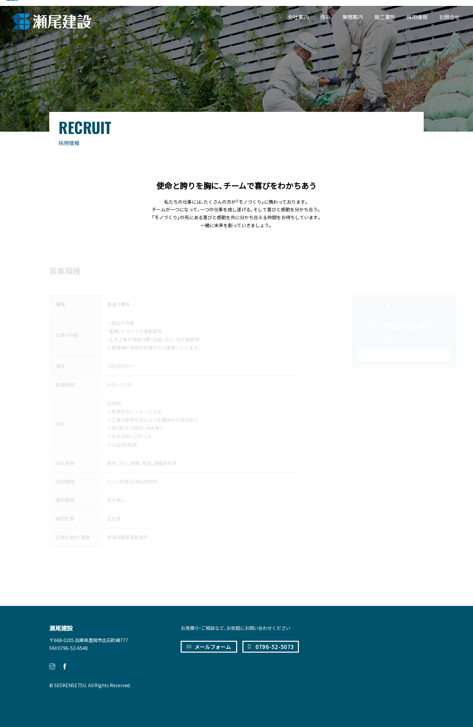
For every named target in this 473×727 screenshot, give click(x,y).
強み (325, 17)
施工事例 (384, 17)
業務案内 (352, 17)
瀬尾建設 (61, 628)
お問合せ (449, 17)
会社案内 (298, 17)
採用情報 (417, 17)
